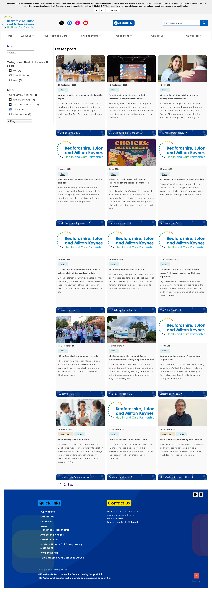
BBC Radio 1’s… (169, 223)
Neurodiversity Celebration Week (76, 477)
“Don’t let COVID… (170, 310)
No (102, 10)
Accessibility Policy (52, 534)
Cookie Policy (49, 539)
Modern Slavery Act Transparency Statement (61, 546)
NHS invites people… (120, 393)
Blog (17, 70)
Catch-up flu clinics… (121, 477)
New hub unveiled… (69, 132)
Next (72, 485)
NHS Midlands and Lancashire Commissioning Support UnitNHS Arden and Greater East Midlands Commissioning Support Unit (74, 576)
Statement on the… (171, 393)
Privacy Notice (49, 552)
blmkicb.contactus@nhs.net (122, 522)
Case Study (21, 75)
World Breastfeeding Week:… (74, 223)
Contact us (47, 516)
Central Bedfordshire (26, 104)
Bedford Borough (24, 99)
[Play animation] (195, 495)
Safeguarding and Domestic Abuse (62, 557)
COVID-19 (46, 521)
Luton (18, 109)
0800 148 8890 (115, 518)
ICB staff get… (66, 393)
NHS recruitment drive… (173, 132)
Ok (96, 10)
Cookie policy (113, 10)
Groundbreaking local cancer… (126, 132)
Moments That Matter (56, 529)
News (18, 80)
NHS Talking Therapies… (122, 310)
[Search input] (204, 23)
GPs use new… (66, 310)
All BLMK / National (25, 95)
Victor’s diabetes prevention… (176, 477)
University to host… (120, 223)
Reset (10, 46)
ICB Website (47, 511)
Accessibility (123, 22)
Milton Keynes (22, 114)
